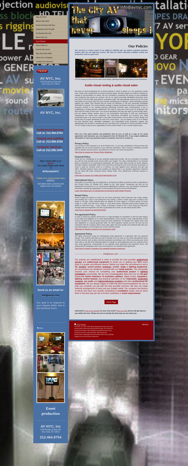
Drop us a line (122, 311)
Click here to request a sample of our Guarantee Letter (95, 229)
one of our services (92, 311)
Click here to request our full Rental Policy (90, 210)
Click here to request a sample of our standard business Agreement (100, 248)
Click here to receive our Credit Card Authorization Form (96, 175)
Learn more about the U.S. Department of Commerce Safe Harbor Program (103, 191)
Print (77, 324)
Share (40, 328)
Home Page (111, 302)
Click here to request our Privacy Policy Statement (93, 152)
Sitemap (83, 324)
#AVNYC (51, 180)
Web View (145, 324)
